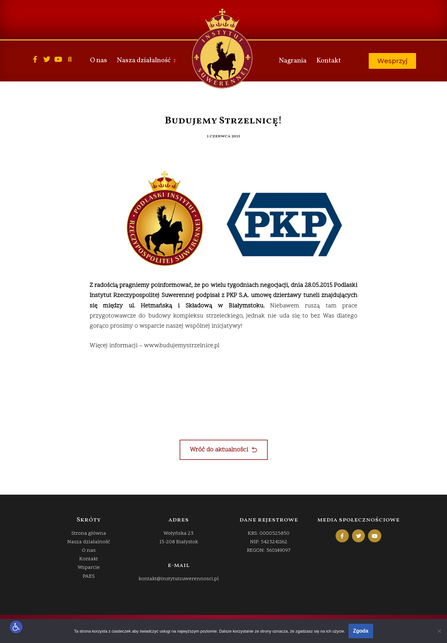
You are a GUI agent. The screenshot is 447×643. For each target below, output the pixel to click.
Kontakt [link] (328, 61)
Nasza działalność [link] (147, 60)
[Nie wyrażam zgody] (439, 631)
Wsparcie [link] (89, 567)
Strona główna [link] (88, 533)
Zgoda (360, 631)
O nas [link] (98, 60)
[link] (16, 627)
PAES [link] (89, 576)
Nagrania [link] (293, 61)
